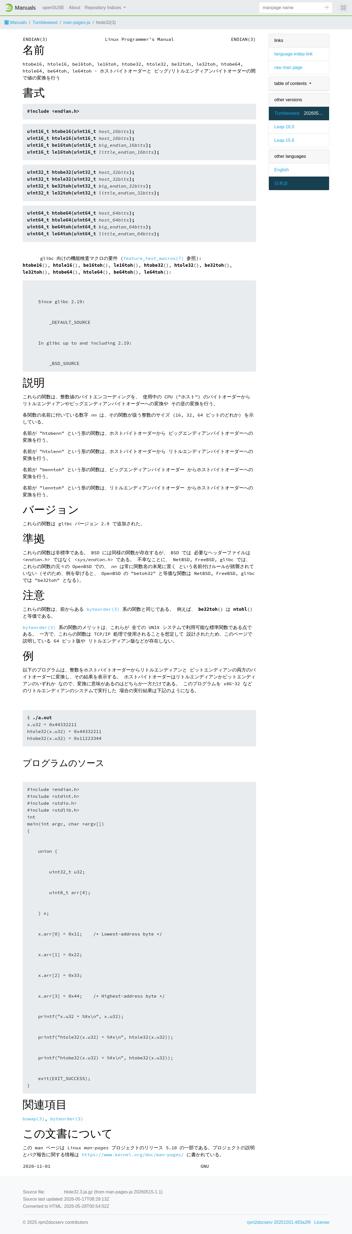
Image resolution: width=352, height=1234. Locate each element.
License (321, 1222)
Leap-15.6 (284, 140)
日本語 (281, 183)
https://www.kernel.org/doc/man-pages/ (133, 1155)
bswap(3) (34, 1119)
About (74, 7)
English (281, 169)
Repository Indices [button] (103, 7)
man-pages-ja (76, 22)
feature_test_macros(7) (153, 258)
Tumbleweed (44, 22)
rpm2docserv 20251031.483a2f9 (279, 1222)
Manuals (15, 22)
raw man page (288, 67)
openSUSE (53, 7)
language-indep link (293, 54)
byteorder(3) (103, 609)
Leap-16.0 (284, 126)
